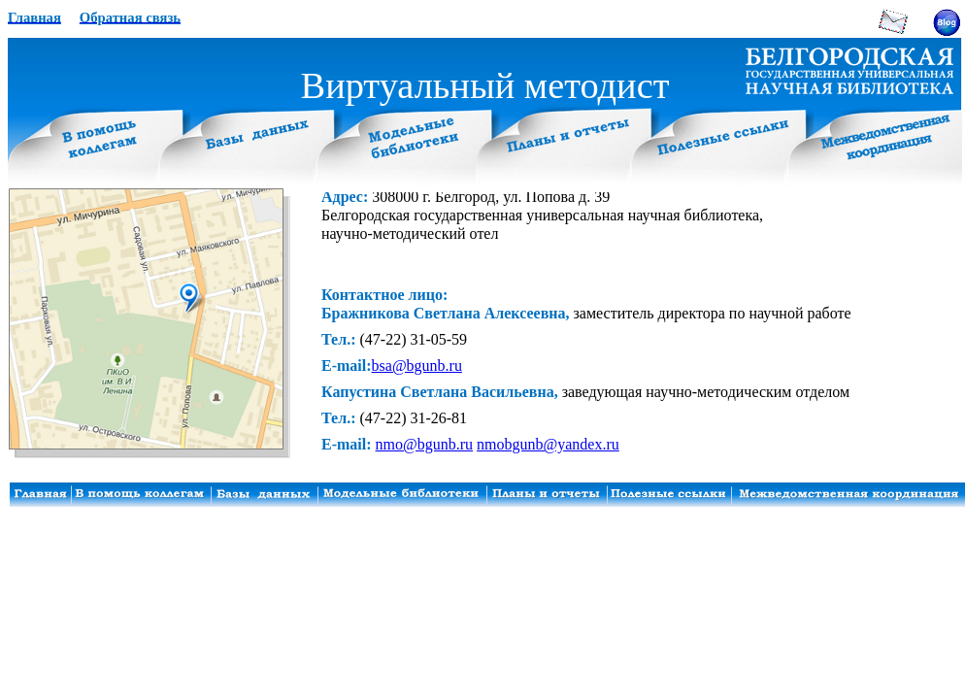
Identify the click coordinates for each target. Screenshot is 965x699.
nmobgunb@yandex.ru (548, 444)
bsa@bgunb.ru (417, 365)
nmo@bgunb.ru (425, 444)
